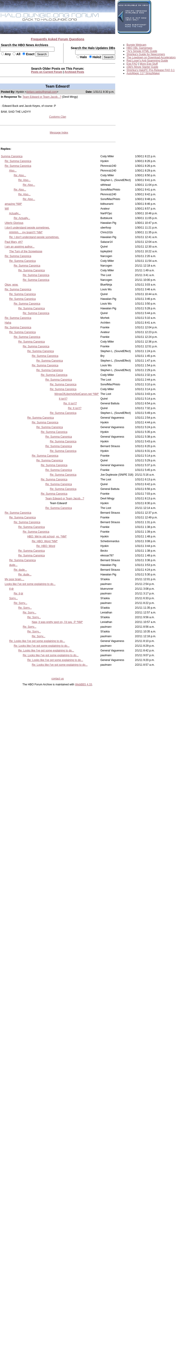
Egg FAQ (132, 63)
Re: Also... (20, 175)
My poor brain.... (14, 579)
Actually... (15, 213)
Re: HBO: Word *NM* (45, 541)
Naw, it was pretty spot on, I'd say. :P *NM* (57, 622)
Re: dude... (20, 569)
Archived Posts (74, 72)
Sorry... (13, 598)
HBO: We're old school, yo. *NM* (47, 536)
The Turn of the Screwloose (25, 251)
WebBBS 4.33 (83, 684)
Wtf (7, 208)
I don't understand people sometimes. (27, 227)
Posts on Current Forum (46, 72)
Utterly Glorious (14, 222)
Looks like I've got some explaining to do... (30, 584)
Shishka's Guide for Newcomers (145, 54)
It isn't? (63, 398)
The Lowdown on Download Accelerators (151, 57)
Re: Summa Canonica (18, 161)
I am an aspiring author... (20, 246)
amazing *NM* (13, 203)
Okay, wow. (11, 284)
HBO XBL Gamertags (139, 48)
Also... (12, 170)
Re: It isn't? (70, 403)
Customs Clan (57, 116)
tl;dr (11, 588)
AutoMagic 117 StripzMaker (143, 73)
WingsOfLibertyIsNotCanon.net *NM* (76, 394)
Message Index (59, 132)
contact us (58, 678)
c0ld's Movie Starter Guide (142, 67)
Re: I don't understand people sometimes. (34, 237)
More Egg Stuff (149, 63)
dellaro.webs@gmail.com (41, 91)
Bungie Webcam (136, 44)
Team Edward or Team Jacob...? (42, 96)
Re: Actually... (22, 218)
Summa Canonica (11, 156)
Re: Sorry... (20, 603)
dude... (13, 565)
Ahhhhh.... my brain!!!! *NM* (26, 232)
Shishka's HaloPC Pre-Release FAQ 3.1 (150, 70)
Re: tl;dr (18, 593)
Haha (8, 322)
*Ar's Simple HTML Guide (141, 51)
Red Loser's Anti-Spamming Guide (147, 60)
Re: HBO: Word (45, 546)
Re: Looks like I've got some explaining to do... (37, 641)
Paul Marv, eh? (14, 241)
